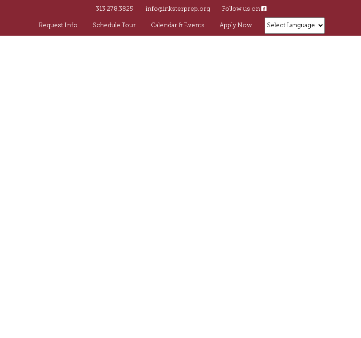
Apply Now (236, 26)
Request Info (58, 26)
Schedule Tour (114, 26)
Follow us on (244, 9)
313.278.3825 (114, 9)
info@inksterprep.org (177, 9)
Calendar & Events (177, 26)
